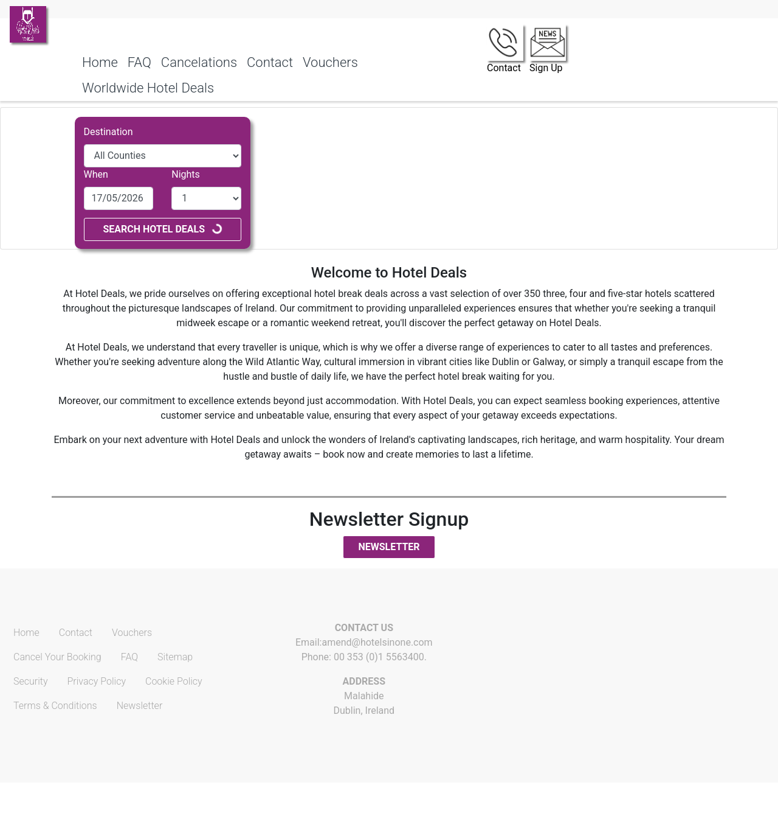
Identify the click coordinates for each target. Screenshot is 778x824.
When (96, 174)
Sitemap (175, 657)
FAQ (139, 62)
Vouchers (330, 62)
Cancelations (199, 62)
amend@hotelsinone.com (377, 642)
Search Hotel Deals (163, 228)
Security (30, 681)
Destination (108, 132)
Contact (270, 62)
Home (100, 62)
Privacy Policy (96, 681)
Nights (185, 174)
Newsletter (388, 547)
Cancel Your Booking (57, 657)
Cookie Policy (173, 681)
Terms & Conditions (55, 705)
